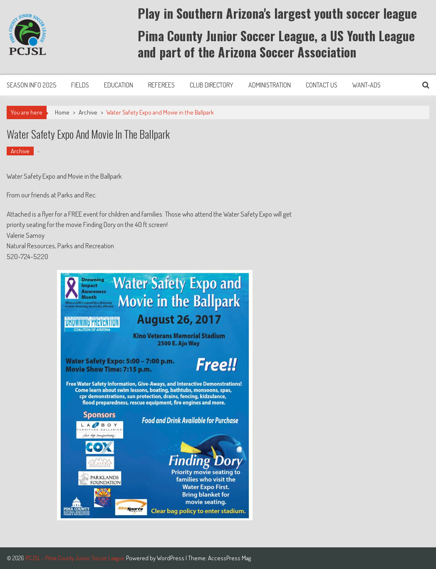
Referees (161, 85)
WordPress (171, 558)
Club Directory (211, 85)
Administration (269, 85)
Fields (80, 85)
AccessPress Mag (229, 558)
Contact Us (321, 85)
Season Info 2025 (31, 85)
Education (118, 85)
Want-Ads (366, 85)
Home (62, 112)
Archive (88, 112)
